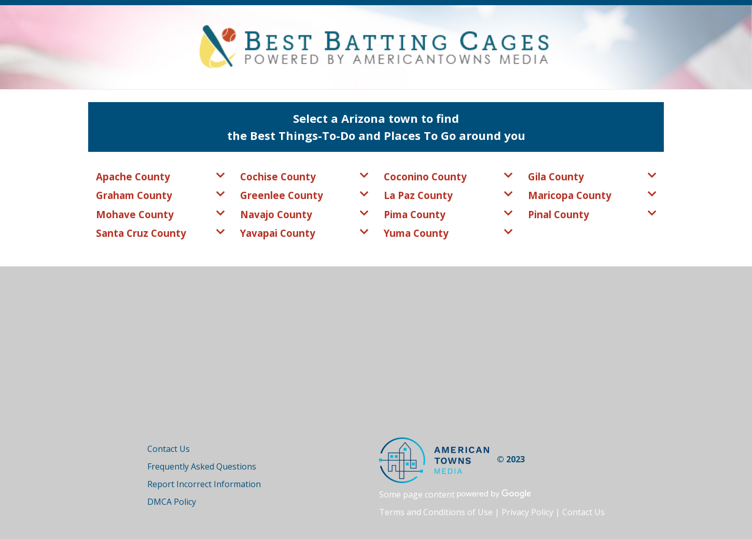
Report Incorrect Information (204, 484)
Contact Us (168, 449)
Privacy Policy (527, 512)
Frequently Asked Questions (201, 466)
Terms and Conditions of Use (436, 512)
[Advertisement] (376, 359)
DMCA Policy (171, 501)
